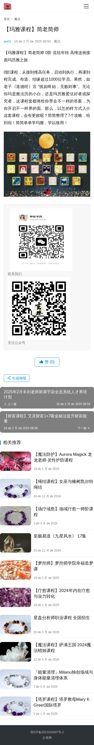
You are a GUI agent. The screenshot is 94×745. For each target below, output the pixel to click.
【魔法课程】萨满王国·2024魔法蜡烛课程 (62, 647)
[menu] (86, 6)
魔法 (57, 41)
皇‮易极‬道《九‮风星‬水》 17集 (60, 536)
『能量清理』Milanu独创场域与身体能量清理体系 (63, 675)
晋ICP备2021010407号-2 (47, 732)
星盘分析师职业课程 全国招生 (62, 617)
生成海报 (16, 378)
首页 (7, 19)
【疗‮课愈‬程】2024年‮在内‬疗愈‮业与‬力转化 (62, 593)
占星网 (47, 737)
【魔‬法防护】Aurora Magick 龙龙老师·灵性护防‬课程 (63, 457)
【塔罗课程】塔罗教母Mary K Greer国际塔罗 (62, 702)
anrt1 (7, 41)
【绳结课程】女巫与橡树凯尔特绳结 (63, 484)
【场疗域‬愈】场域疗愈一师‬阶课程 (63, 512)
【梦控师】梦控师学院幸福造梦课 (63, 566)
